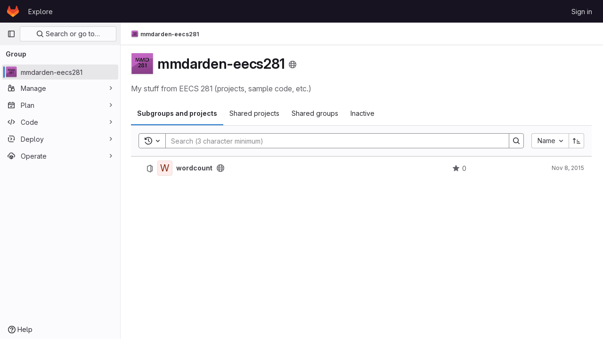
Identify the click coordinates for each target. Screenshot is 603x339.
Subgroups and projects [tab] (178, 113)
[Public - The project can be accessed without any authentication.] (221, 168)
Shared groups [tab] (316, 113)
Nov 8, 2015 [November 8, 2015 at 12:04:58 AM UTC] (568, 167)
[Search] (333, 140)
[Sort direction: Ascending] (576, 140)
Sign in (581, 12)
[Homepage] (13, 11)
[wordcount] (165, 168)
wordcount (195, 168)
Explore (40, 12)
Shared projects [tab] (255, 113)
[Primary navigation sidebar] (11, 33)
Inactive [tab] (363, 113)
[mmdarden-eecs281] (60, 72)
